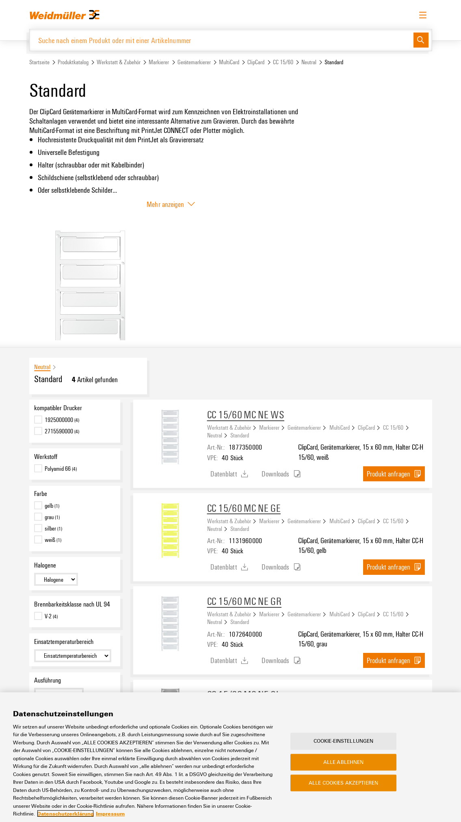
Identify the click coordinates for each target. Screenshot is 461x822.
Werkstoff (45, 456)
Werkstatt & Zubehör (119, 62)
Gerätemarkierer (194, 62)
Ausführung (47, 680)
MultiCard (229, 62)
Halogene (45, 565)
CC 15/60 (283, 62)
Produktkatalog (73, 62)
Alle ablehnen (343, 762)
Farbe (40, 494)
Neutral (308, 62)
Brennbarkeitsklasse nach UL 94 (72, 604)
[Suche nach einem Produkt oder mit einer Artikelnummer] (221, 40)
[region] (230, 757)
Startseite (39, 62)
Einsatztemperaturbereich (63, 641)
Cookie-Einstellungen (344, 741)
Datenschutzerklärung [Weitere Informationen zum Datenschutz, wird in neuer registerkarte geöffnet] (65, 813)
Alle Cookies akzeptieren (343, 783)
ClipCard (255, 62)
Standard (239, 435)
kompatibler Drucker (58, 407)
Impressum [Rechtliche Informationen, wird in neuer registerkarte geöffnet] (110, 813)
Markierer (159, 62)
